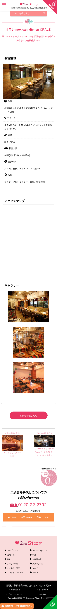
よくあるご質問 (13, 568)
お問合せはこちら (28, 415)
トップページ (12, 550)
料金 (34, 555)
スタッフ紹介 (37, 564)
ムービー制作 (12, 564)
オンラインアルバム (15, 572)
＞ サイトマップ (42, 590)
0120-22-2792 (32, 504)
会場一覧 (10, 555)
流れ (9, 559)
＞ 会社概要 (42, 594)
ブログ (35, 568)
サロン (35, 572)
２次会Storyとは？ (40, 550)
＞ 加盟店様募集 (14, 590)
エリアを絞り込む (21, 13)
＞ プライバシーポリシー (14, 594)
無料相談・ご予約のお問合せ (18, 606)
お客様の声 (36, 559)
